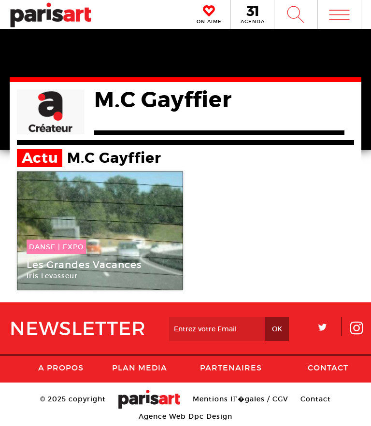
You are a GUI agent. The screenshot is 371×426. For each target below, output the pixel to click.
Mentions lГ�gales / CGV (240, 399)
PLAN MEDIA (139, 367)
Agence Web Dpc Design (185, 416)
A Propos (61, 367)
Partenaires (231, 367)
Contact (328, 367)
